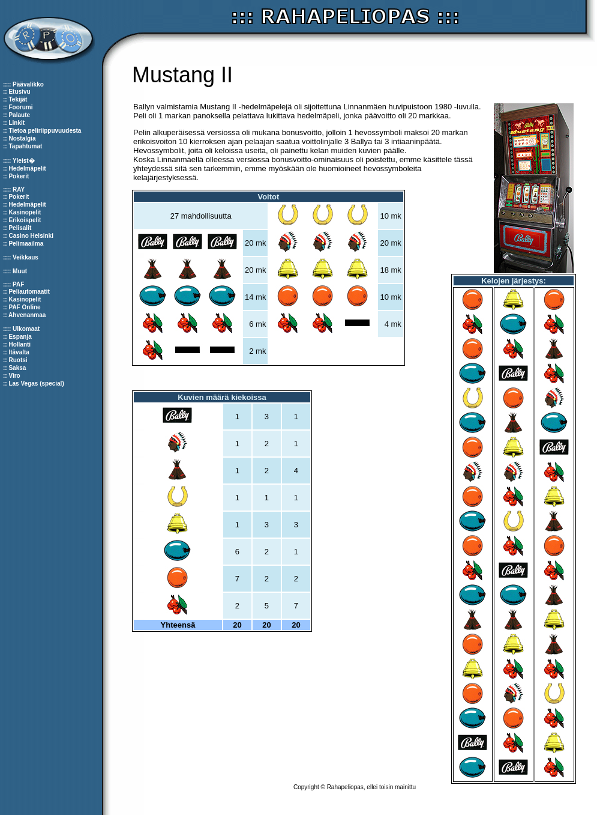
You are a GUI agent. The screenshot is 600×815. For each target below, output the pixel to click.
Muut (20, 271)
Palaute (19, 115)
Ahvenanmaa (27, 315)
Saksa (17, 368)
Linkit (16, 123)
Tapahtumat (25, 146)
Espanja (19, 336)
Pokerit (18, 176)
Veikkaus (25, 257)
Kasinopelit (24, 212)
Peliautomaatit (28, 291)
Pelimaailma (25, 243)
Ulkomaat (26, 329)
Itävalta (18, 352)
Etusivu (19, 91)
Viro (14, 375)
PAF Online (24, 307)
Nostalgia (21, 138)
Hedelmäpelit (27, 168)
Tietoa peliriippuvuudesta (44, 130)
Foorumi (20, 107)
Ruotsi (17, 360)
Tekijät (17, 99)
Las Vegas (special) (36, 383)
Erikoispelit (24, 220)
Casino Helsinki (30, 235)
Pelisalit (19, 228)
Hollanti (19, 344)
